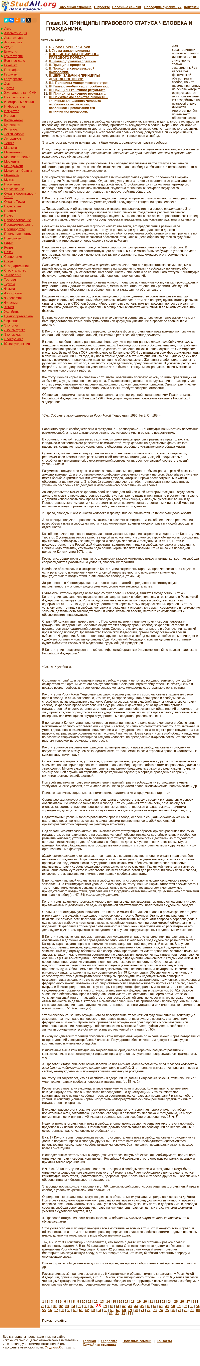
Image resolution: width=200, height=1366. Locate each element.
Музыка (10, 179)
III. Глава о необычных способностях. (79, 86)
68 (124, 1310)
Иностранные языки (19, 102)
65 (105, 1310)
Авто (7, 28)
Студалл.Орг (55, 1347)
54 (198, 1306)
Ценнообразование (18, 316)
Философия (13, 298)
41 (117, 1306)
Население (12, 184)
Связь (8, 252)
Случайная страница (75, 7)
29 (42, 1306)
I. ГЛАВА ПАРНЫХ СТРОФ (69, 47)
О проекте (102, 7)
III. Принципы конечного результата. (77, 93)
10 (83, 1301)
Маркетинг (12, 147)
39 (105, 1306)
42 (123, 1306)
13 (102, 1301)
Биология (11, 51)
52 (185, 1306)
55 (44, 1310)
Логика (9, 143)
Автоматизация (15, 33)
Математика (13, 152)
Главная (89, 1341)
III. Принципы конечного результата (77, 90)
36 (85, 1306)
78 (185, 1310)
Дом (7, 83)
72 (148, 1310)
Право (9, 215)
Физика (9, 288)
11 (90, 1301)
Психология (13, 238)
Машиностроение (17, 157)
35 (79, 1306)
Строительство (15, 270)
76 (173, 1310)
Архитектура (13, 37)
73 (155, 1310)
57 (56, 1310)
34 (73, 1306)
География (12, 70)
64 (99, 1310)
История (10, 115)
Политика (11, 211)
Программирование (18, 224)
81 (111, 1313)
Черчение (11, 321)
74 (161, 1310)
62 (87, 1310)
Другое (9, 88)
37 (92, 1306)
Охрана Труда (14, 201)
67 (118, 1310)
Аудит (8, 47)
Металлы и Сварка (18, 170)
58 (62, 1310)
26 (182, 1301)
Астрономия (13, 42)
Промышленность (17, 233)
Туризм (9, 284)
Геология (11, 74)
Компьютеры (13, 120)
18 (133, 1301)
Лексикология (14, 134)
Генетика (10, 65)
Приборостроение (17, 220)
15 (114, 1301)
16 (120, 1301)
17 (126, 1301)
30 (48, 1306)
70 (136, 1310)
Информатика (14, 106)
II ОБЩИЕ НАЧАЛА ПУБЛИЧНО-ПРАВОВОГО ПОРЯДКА (74, 55)
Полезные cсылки (126, 7)
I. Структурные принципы (69, 50)
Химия (9, 307)
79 (192, 1310)
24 (170, 1301)
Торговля (11, 279)
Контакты (191, 7)
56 (50, 1310)
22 (157, 1301)
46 (148, 1306)
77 (179, 1310)
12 (96, 1301)
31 (55, 1306)
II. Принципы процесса (67, 65)
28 (194, 1301)
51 (179, 1306)
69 (130, 1310)
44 (136, 1306)
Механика (11, 175)
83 (123, 1313)
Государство (13, 79)
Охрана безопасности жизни (20, 195)
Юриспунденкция (17, 343)
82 (117, 1313)
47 (154, 1306)
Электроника (13, 339)
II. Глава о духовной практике (72, 61)
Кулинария (12, 124)
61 (81, 1310)
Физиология (13, 293)
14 (108, 1301)
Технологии (12, 275)
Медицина (11, 161)
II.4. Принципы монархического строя (78, 82)
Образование (14, 189)
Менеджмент (13, 166)
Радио (8, 243)
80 (198, 1310)
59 (68, 1310)
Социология (13, 256)
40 (111, 1306)
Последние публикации (162, 7)
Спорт (8, 261)
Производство (14, 229)
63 (93, 1310)
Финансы (11, 302)
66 (111, 1310)
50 (173, 1306)
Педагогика (12, 206)
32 (61, 1306)
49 (167, 1306)
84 (129, 1313)
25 (176, 1301)
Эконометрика (14, 330)
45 (142, 1306)
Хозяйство (12, 311)
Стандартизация (16, 266)
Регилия (10, 247)
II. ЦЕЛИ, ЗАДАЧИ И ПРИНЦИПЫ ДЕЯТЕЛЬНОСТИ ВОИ (74, 77)
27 (188, 1301)
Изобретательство (17, 97)
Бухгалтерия (13, 56)
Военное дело (14, 60)
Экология (11, 325)
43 (130, 1306)
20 (145, 1301)
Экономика (12, 334)
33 (67, 1306)
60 (75, 1310)
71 (142, 1310)
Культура (11, 129)
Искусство (11, 111)
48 (161, 1306)
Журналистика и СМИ (20, 92)
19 (139, 1301)
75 (167, 1310)
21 (151, 1301)
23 (163, 1301)
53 (191, 1306)
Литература (12, 138)
